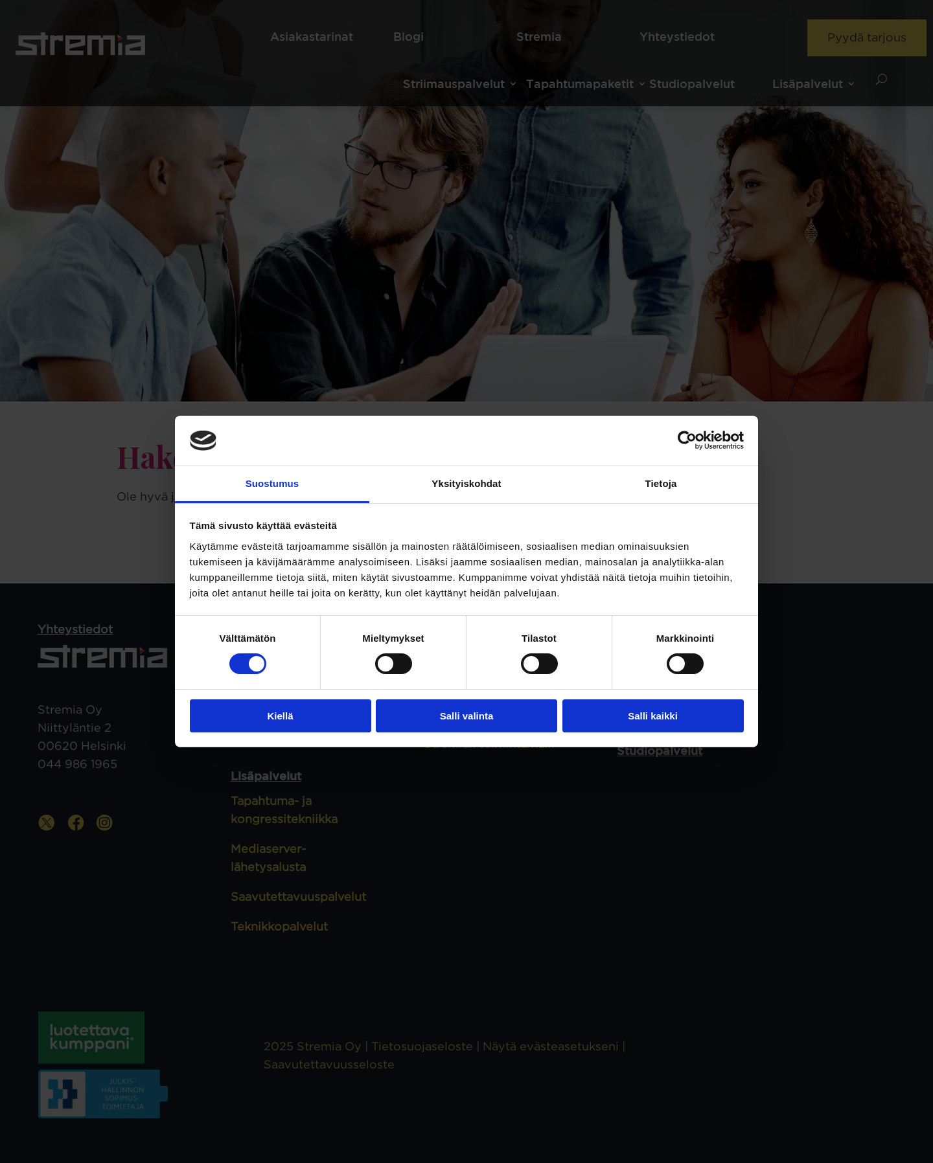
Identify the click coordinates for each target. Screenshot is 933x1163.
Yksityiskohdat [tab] (466, 483)
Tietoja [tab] (661, 483)
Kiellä (280, 715)
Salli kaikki (653, 715)
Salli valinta (467, 715)
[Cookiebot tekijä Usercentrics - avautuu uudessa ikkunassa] (687, 440)
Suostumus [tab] (272, 483)
